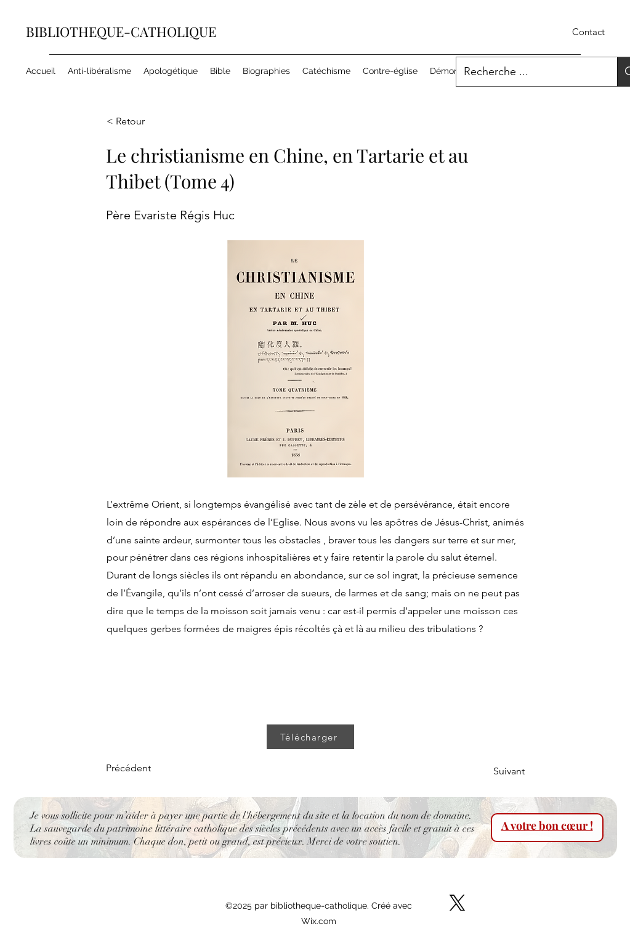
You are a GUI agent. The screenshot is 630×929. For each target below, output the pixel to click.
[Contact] (588, 32)
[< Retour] (147, 121)
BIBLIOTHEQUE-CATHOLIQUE (121, 31)
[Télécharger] (310, 736)
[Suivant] (494, 771)
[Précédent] (146, 768)
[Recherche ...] (528, 72)
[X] (457, 902)
